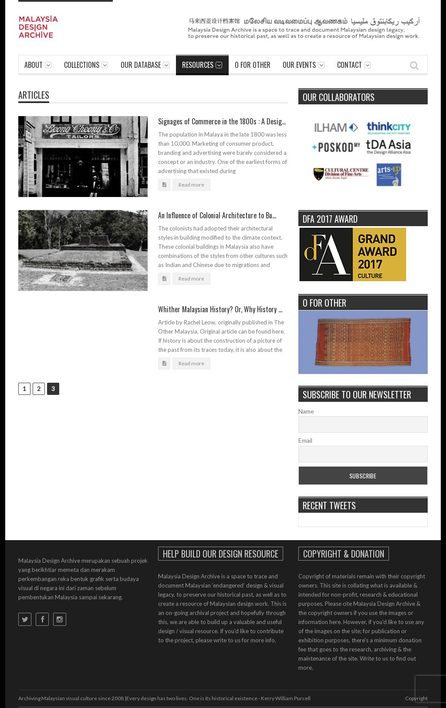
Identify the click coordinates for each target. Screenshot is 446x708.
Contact (349, 65)
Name (306, 411)
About (33, 65)
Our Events (299, 65)
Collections (81, 65)
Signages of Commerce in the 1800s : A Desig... (222, 121)
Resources (197, 65)
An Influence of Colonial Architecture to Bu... (217, 215)
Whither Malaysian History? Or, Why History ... (220, 309)
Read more (191, 184)
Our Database (141, 65)
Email (305, 440)
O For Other (252, 65)
